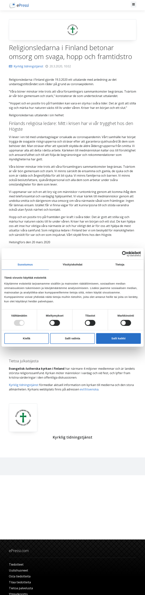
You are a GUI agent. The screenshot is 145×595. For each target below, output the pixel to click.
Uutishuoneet (18, 570)
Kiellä (26, 338)
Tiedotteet (16, 564)
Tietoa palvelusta (21, 588)
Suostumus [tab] (25, 264)
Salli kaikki (118, 338)
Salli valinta (72, 338)
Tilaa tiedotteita (20, 582)
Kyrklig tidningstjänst (26, 66)
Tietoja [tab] (119, 264)
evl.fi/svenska (89, 389)
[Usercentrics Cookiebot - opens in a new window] (124, 254)
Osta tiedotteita (19, 576)
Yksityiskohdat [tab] (72, 264)
